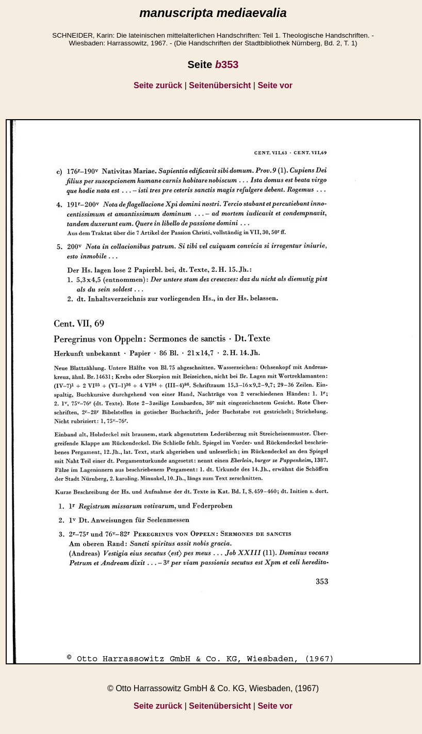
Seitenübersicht (220, 85)
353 (227, 64)
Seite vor (275, 85)
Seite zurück (158, 85)
